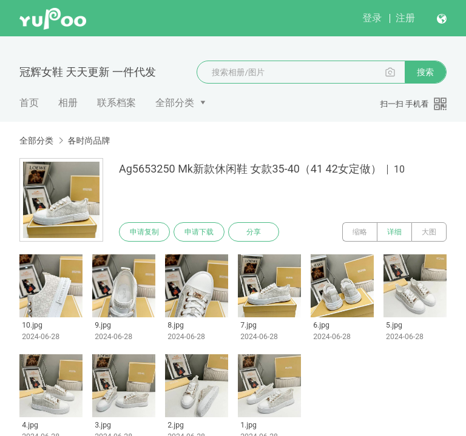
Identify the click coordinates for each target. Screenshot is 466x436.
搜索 (425, 72)
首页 (29, 102)
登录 (372, 18)
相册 (68, 102)
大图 (429, 232)
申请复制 (144, 232)
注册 (405, 18)
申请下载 (199, 232)
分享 (253, 232)
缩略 (360, 232)
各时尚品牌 (88, 140)
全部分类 (174, 102)
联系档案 (116, 102)
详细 (394, 232)
